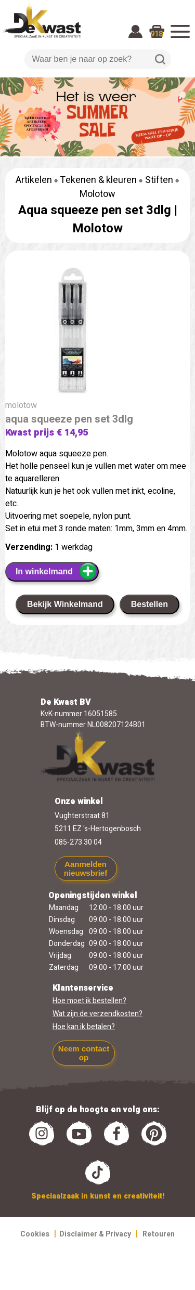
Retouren (158, 1234)
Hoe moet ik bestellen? (89, 1000)
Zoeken (160, 59)
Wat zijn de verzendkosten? (97, 1013)
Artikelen (34, 180)
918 (156, 34)
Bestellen (149, 604)
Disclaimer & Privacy (95, 1234)
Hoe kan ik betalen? (84, 1026)
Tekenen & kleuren (98, 180)
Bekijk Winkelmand (65, 604)
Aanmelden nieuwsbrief (85, 868)
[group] (97, 332)
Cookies (34, 1234)
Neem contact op (83, 1053)
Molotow (97, 194)
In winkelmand (56, 571)
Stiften (159, 180)
